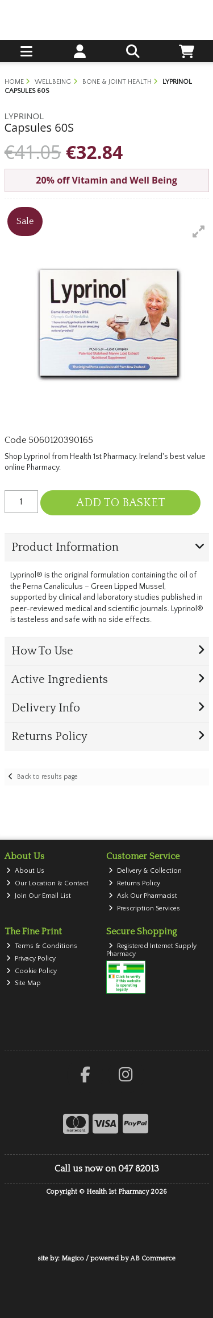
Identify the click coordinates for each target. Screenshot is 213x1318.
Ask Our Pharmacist (142, 896)
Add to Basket (120, 503)
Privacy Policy (31, 958)
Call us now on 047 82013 (107, 1169)
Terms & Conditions (41, 946)
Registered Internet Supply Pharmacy (151, 950)
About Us (25, 870)
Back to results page (47, 776)
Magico (72, 1258)
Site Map (23, 983)
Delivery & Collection (145, 870)
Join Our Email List (38, 896)
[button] (199, 231)
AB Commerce (153, 1258)
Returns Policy (134, 883)
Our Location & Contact (47, 883)
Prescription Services (144, 908)
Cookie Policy (31, 971)
